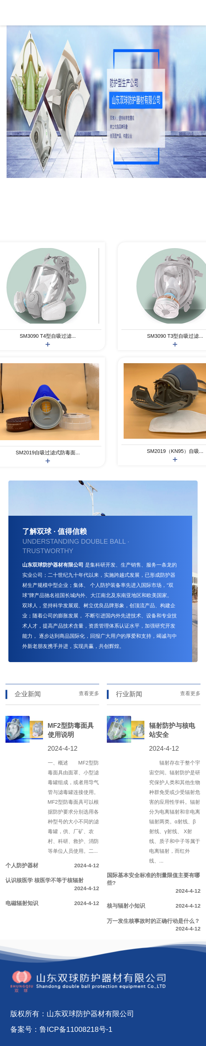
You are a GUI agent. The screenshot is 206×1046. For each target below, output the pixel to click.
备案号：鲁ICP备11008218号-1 (61, 1029)
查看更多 (89, 693)
